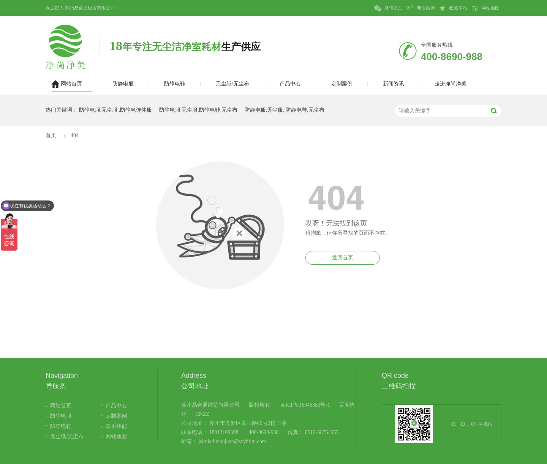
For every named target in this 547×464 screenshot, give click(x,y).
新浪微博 (420, 8)
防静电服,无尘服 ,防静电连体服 (115, 110)
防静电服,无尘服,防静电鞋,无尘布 (198, 110)
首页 (51, 135)
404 (75, 135)
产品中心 (116, 406)
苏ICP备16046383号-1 (305, 405)
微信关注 (388, 8)
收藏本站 (453, 8)
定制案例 (116, 416)
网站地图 (485, 8)
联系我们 (116, 426)
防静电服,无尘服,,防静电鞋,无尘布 (284, 110)
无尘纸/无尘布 (67, 436)
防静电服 (60, 416)
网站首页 (60, 406)
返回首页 (342, 257)
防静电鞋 (60, 426)
